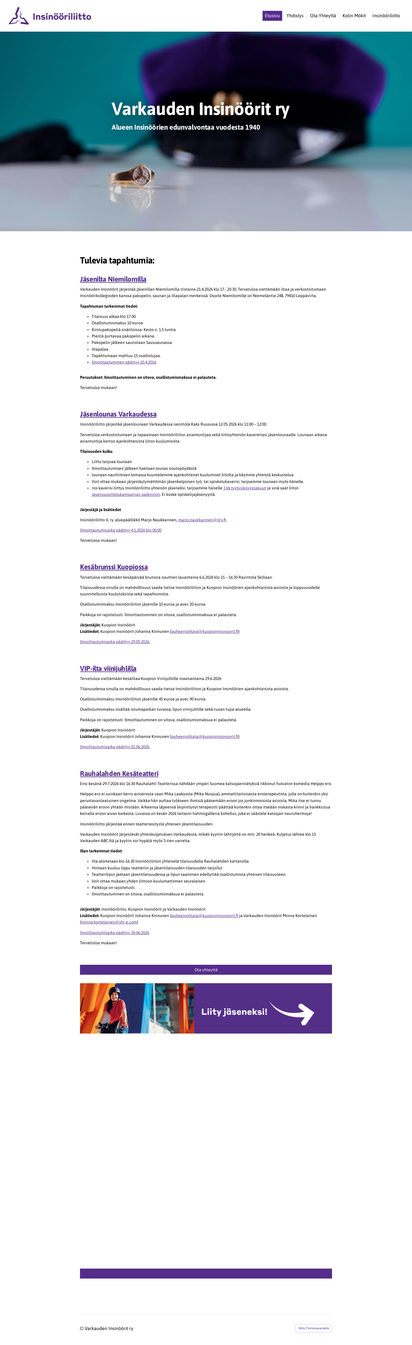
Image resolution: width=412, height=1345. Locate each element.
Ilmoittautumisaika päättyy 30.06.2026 (114, 932)
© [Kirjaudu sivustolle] (82, 1328)
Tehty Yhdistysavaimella (313, 1328)
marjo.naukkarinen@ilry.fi (202, 520)
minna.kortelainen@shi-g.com (109, 922)
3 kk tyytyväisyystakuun (244, 488)
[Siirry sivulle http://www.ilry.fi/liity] (206, 1008)
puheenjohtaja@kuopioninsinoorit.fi (204, 631)
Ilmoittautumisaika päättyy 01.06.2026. (115, 746)
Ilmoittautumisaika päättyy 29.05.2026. (115, 641)
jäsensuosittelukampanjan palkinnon (126, 494)
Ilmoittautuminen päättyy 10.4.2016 (124, 362)
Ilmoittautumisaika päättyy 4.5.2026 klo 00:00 (120, 530)
